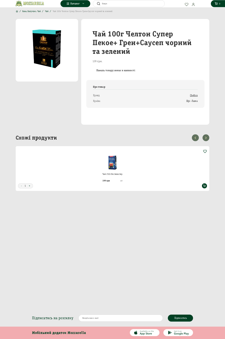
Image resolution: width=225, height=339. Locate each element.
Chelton (194, 95)
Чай (46, 11)
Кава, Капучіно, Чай (31, 11)
